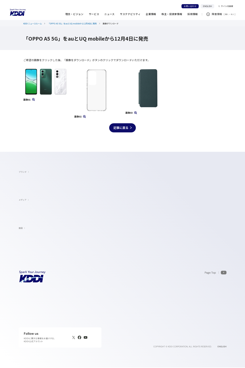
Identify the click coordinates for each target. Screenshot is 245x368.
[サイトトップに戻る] (18, 12)
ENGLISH (208, 6)
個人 (227, 14)
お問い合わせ (190, 6)
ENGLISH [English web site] (222, 347)
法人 (233, 14)
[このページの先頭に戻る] (215, 273)
